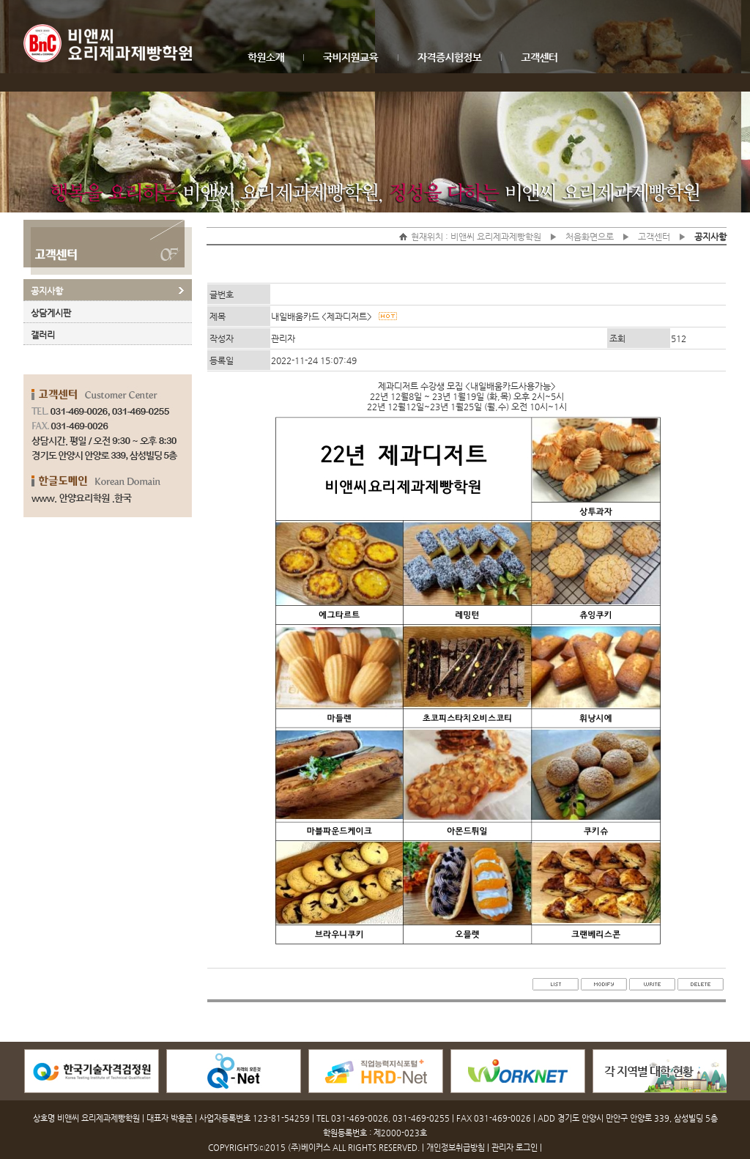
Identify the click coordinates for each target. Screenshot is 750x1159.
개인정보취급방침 (455, 1147)
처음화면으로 (589, 237)
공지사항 (47, 291)
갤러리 (43, 335)
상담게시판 (51, 313)
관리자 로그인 (514, 1147)
